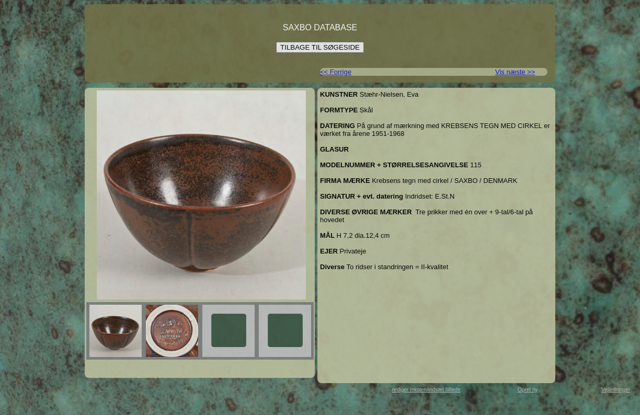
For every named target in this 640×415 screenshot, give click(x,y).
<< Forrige (335, 72)
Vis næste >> (515, 72)
